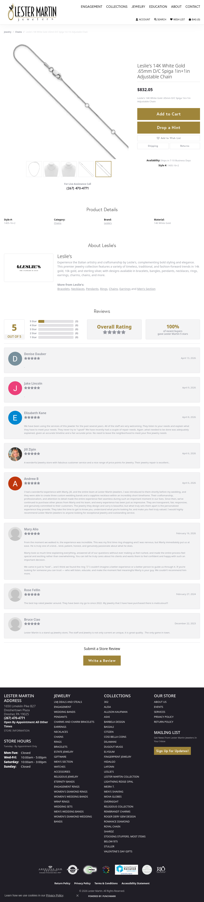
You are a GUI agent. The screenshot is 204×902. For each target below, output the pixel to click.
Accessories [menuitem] (62, 771)
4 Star (33, 325)
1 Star (33, 337)
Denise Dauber (35, 354)
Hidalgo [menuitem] (109, 761)
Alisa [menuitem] (107, 707)
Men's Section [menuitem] (63, 761)
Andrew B (31, 479)
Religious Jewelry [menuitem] (66, 776)
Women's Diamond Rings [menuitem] (70, 791)
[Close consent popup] (77, 895)
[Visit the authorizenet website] (73, 870)
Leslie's (108, 223)
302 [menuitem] (106, 702)
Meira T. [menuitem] (109, 786)
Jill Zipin (30, 449)
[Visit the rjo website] (161, 870)
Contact (192, 7)
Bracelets (63, 289)
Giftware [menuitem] (60, 756)
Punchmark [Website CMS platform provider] (109, 896)
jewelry (7, 32)
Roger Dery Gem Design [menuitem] (120, 816)
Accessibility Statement (135, 883)
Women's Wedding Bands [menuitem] (71, 796)
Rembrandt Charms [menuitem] (117, 811)
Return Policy (163, 722)
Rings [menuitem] (58, 741)
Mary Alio (31, 529)
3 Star (33, 329)
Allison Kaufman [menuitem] (116, 712)
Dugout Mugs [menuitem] (113, 746)
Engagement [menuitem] (62, 707)
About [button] (176, 7)
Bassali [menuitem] (109, 727)
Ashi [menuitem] (107, 717)
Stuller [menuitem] (109, 846)
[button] (143, 20)
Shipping (153, 145)
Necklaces (77, 289)
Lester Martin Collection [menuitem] (121, 776)
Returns (184, 145)
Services (159, 712)
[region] (68, 99)
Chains (18, 32)
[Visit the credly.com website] (147, 870)
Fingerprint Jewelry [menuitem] (117, 756)
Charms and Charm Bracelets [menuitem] (74, 722)
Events (158, 707)
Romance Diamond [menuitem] (117, 821)
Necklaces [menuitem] (61, 732)
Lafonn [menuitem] (109, 766)
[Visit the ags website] (50, 870)
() (76, 321)
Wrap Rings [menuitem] (61, 801)
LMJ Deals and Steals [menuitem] (68, 702)
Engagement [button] (91, 7)
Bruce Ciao (32, 619)
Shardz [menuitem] (109, 831)
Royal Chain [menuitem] (112, 826)
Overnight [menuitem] (111, 801)
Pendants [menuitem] (60, 717)
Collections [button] (117, 7)
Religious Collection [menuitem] (118, 806)
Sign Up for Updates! (172, 751)
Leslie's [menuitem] (109, 771)
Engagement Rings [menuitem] (66, 786)
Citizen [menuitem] (109, 732)
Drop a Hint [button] (168, 127)
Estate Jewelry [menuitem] (63, 751)
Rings (103, 289)
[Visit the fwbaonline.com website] (90, 870)
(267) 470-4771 (78, 188)
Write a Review (102, 660)
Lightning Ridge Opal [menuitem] (118, 781)
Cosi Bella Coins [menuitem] (115, 737)
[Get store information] (17, 730)
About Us (160, 702)
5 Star (33, 321)
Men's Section (146, 289)
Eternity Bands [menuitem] (64, 781)
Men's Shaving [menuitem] (113, 791)
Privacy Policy (164, 717)
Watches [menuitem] (59, 766)
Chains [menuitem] (58, 737)
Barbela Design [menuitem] (114, 722)
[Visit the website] (106, 870)
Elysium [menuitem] (109, 751)
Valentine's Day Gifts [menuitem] (118, 851)
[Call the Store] (14, 718)
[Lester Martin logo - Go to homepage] (32, 12)
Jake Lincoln (33, 383)
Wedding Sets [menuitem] (63, 806)
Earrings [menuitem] (60, 727)
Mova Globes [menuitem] (113, 796)
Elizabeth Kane (35, 413)
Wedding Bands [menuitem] (64, 712)
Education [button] (158, 7)
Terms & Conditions (106, 883)
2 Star (33, 333)
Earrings (125, 289)
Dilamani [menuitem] (110, 741)
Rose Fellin (32, 590)
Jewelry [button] (138, 7)
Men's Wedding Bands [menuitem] (69, 811)
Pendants (92, 289)
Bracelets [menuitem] (60, 746)
